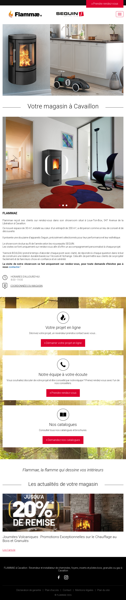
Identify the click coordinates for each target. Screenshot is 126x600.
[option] (63, 60)
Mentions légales (84, 590)
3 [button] (66, 205)
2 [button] (63, 205)
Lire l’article (9, 550)
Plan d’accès (52, 590)
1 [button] (60, 205)
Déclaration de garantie (28, 590)
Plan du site (103, 590)
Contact (67, 590)
